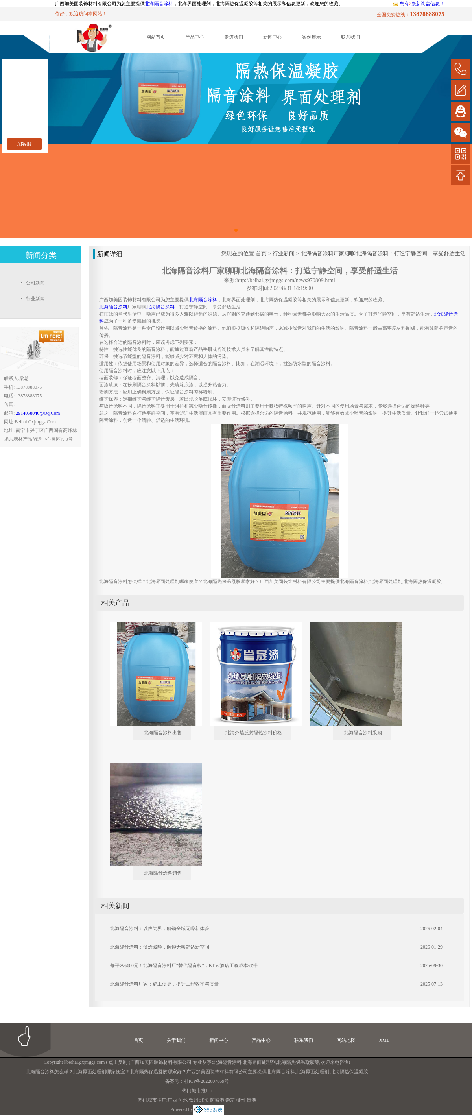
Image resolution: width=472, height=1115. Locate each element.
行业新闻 (284, 254)
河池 (183, 1100)
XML (384, 1040)
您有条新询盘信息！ (418, 3)
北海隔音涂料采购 (363, 732)
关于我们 (176, 1040)
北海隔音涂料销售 (163, 873)
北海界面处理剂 (259, 1062)
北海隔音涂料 (159, 3)
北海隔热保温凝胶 (296, 1062)
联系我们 (350, 37)
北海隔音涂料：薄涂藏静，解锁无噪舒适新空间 (159, 947)
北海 (204, 1100)
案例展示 (311, 37)
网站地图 (346, 1040)
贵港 (251, 1100)
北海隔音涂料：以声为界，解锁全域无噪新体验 (159, 928)
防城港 (217, 1100)
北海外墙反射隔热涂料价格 (253, 732)
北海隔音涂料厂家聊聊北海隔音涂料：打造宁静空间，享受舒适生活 (383, 254)
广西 (172, 1100)
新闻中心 (272, 37)
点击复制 (118, 1062)
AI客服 (24, 144)
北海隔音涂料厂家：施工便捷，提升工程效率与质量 (164, 984)
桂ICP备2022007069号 (206, 1081)
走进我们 (233, 37)
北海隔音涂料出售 (163, 732)
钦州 (193, 1100)
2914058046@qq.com (38, 413)
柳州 (240, 1100)
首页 (261, 254)
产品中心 (194, 37)
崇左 (230, 1100)
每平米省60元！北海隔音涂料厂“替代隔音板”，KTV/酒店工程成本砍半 (184, 965)
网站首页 (155, 37)
